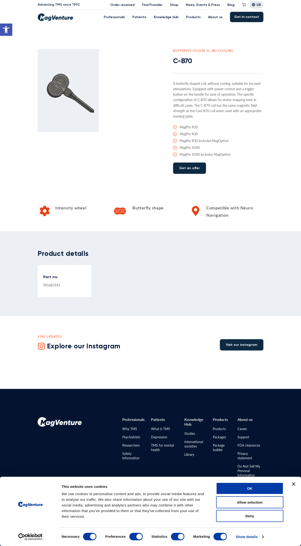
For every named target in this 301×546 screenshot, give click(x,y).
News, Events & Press (203, 5)
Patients (139, 17)
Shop (174, 5)
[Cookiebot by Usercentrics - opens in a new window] (30, 536)
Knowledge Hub (166, 17)
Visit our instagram (241, 345)
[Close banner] (293, 484)
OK (250, 488)
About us (215, 17)
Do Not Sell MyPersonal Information (249, 470)
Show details (247, 537)
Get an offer (189, 168)
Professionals (114, 17)
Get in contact (246, 17)
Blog (230, 5)
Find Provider (152, 5)
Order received (122, 5)
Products (193, 17)
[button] (6, 30)
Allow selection (249, 502)
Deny (250, 516)
